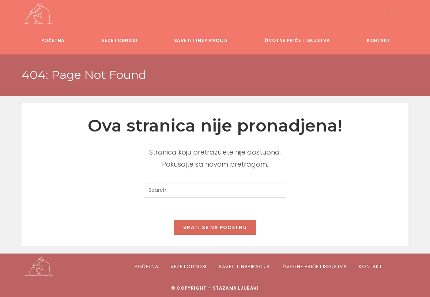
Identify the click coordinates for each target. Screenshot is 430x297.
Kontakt (370, 266)
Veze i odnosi (188, 266)
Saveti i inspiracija (244, 266)
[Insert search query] (215, 190)
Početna (146, 266)
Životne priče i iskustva (314, 266)
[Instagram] (397, 13)
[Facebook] (387, 13)
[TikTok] (407, 13)
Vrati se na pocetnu (215, 227)
